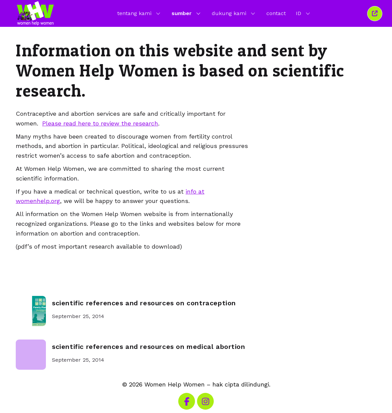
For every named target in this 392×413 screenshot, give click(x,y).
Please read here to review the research (100, 123)
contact (276, 13)
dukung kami (234, 13)
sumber (187, 13)
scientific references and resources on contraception (144, 303)
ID (303, 13)
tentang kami (139, 13)
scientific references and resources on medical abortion (148, 347)
